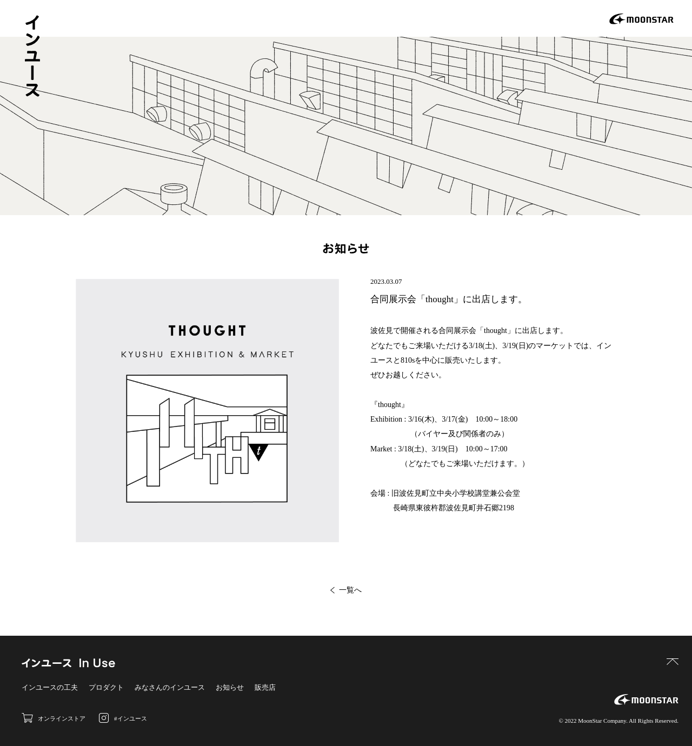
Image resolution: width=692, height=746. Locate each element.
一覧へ (346, 590)
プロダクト (106, 687)
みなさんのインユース (170, 687)
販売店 (265, 687)
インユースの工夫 (50, 687)
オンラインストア (53, 718)
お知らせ (230, 687)
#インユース (123, 718)
